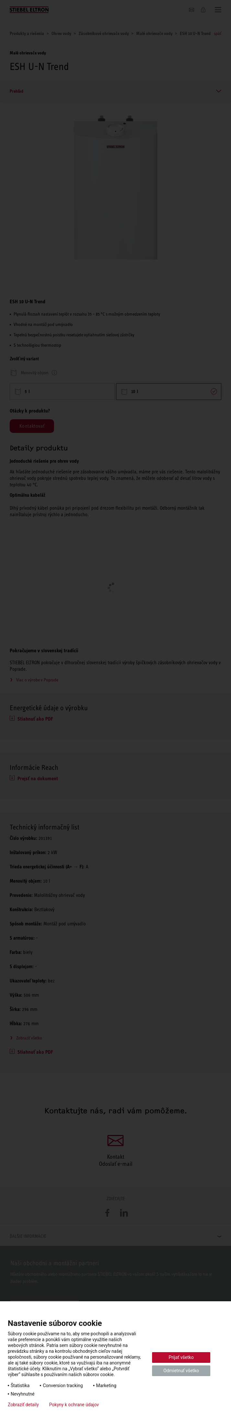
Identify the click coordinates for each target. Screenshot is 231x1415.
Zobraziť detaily (23, 1404)
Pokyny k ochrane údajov (74, 1404)
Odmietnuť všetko (181, 1370)
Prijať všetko (181, 1357)
